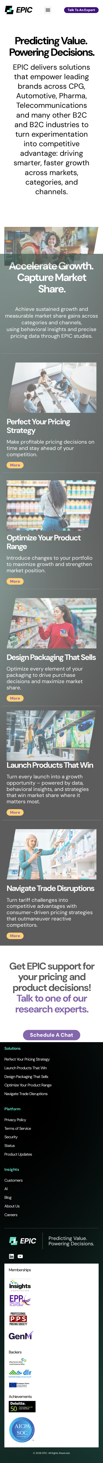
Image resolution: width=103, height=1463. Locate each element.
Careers (10, 1214)
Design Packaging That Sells (26, 1076)
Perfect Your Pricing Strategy (27, 1059)
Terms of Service (17, 1128)
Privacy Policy (15, 1119)
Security (10, 1137)
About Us (11, 1206)
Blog (7, 1197)
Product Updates (18, 1154)
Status (9, 1145)
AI (5, 1188)
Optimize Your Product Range (27, 1085)
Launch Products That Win (25, 1068)
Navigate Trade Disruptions (25, 1093)
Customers (13, 1180)
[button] (47, 10)
